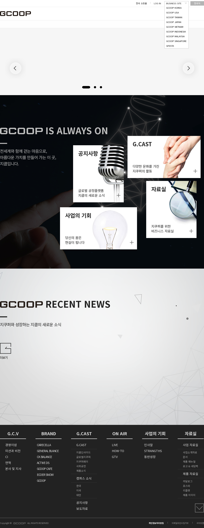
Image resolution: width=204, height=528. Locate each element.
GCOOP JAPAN (173, 22)
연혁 (8, 462)
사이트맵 (200, 523)
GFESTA (170, 45)
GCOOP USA (172, 12)
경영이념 (11, 445)
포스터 (186, 486)
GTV (115, 456)
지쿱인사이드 (83, 452)
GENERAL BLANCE (48, 450)
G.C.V (13, 433)
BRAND (48, 433)
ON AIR (119, 433)
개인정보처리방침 (156, 523)
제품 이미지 (189, 495)
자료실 (191, 433)
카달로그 (187, 481)
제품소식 (81, 470)
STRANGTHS (153, 450)
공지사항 (82, 502)
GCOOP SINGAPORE (176, 41)
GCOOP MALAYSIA (175, 36)
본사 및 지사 (13, 468)
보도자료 (82, 508)
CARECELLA (44, 445)
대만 (78, 495)
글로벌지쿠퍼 (83, 457)
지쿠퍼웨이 (82, 461)
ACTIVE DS (43, 462)
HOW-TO (118, 450)
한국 (78, 486)
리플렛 (186, 490)
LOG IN (157, 3)
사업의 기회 (155, 433)
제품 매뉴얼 (189, 461)
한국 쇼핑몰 (141, 3)
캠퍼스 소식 (84, 478)
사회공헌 (81, 466)
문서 (185, 457)
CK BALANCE (44, 456)
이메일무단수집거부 (180, 523)
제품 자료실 (190, 473)
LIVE (115, 445)
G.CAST (84, 433)
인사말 (148, 445)
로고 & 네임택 (190, 466)
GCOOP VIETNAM (174, 26)
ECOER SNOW (45, 474)
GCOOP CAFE (44, 468)
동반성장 (150, 456)
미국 (78, 490)
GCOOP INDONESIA (176, 31)
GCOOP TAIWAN (174, 17)
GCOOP (41, 480)
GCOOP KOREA (174, 7)
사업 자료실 (190, 445)
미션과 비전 (13, 450)
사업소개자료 (190, 452)
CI (6, 456)
